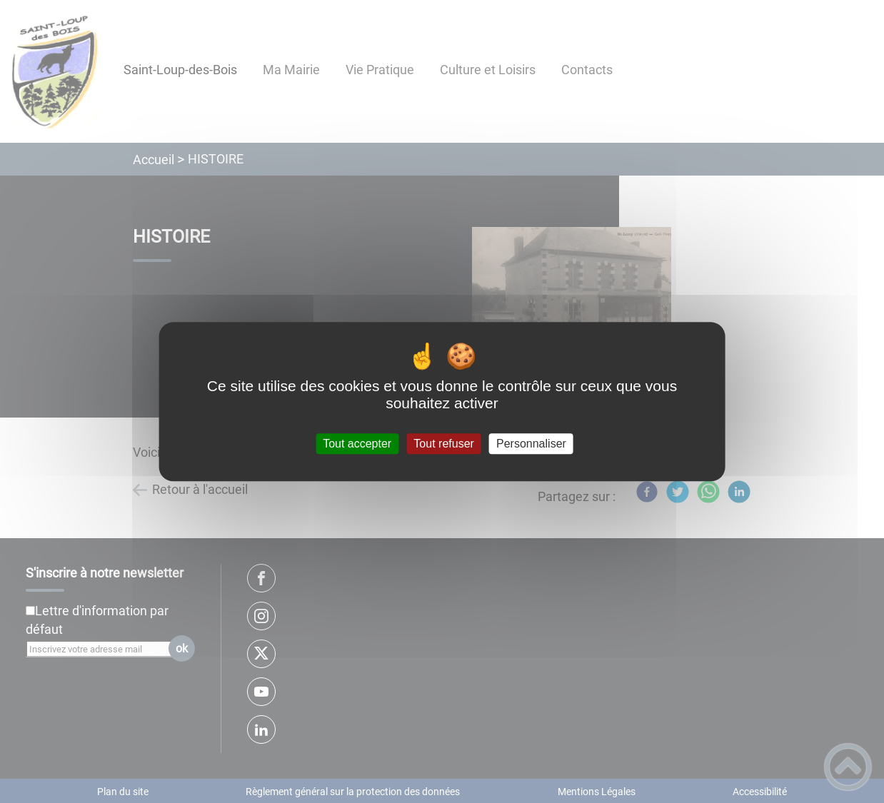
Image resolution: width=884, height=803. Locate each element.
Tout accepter (357, 444)
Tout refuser (443, 444)
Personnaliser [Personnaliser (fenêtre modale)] (531, 444)
